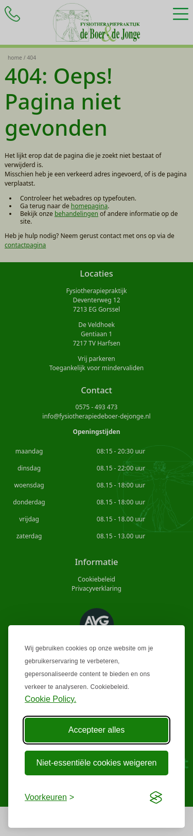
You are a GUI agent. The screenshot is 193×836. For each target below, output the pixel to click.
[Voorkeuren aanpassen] (49, 797)
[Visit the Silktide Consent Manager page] (156, 797)
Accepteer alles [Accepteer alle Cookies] (96, 729)
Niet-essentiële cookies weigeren (97, 762)
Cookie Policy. (50, 699)
